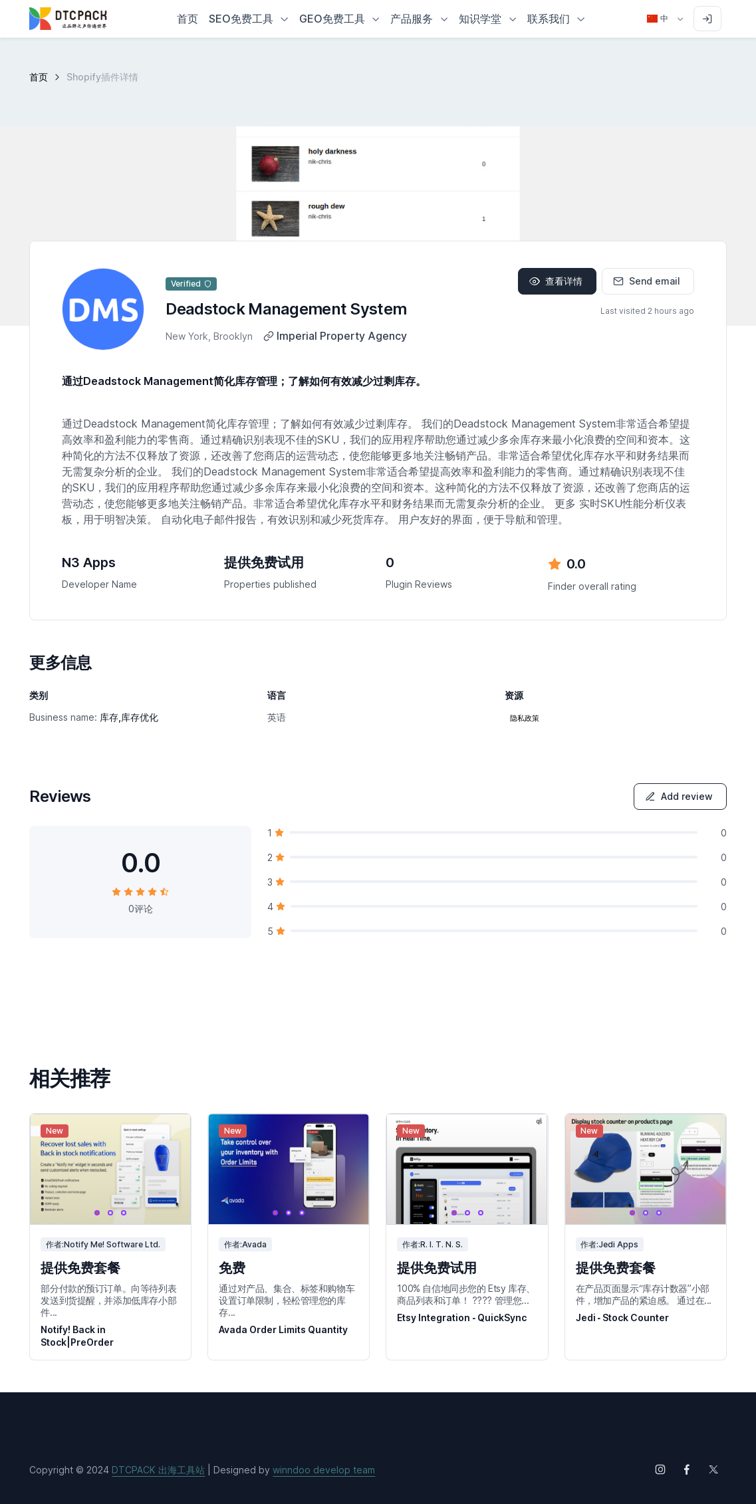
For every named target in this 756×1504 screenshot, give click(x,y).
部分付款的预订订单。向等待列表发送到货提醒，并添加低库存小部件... (108, 1300)
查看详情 (555, 281)
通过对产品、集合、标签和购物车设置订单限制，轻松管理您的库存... (286, 1300)
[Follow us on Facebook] (687, 1469)
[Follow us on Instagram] (660, 1469)
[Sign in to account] (707, 18)
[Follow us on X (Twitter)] (713, 1469)
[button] (248, 18)
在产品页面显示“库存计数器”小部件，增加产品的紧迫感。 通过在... (643, 1294)
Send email (646, 281)
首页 (38, 76)
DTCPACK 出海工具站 (158, 1469)
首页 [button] (187, 18)
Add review (679, 796)
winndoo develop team (324, 1469)
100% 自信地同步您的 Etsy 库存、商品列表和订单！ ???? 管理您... (466, 1294)
